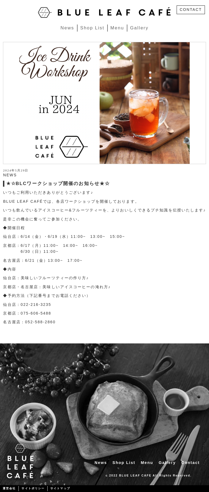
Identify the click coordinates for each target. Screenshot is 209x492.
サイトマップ (60, 488)
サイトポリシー (33, 488)
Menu (117, 27)
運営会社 (9, 488)
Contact (190, 462)
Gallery (139, 27)
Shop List (92, 27)
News (67, 27)
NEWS (10, 175)
